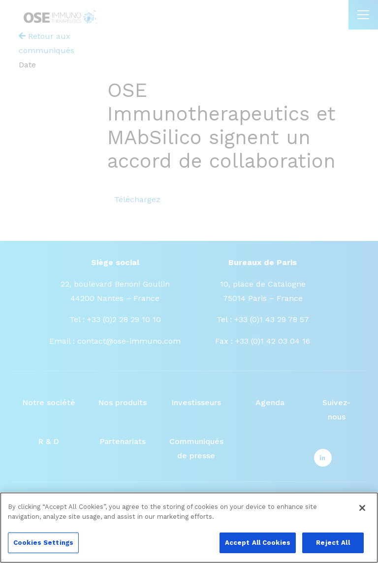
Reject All (332, 548)
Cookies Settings (43, 548)
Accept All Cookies (257, 548)
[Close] (362, 514)
